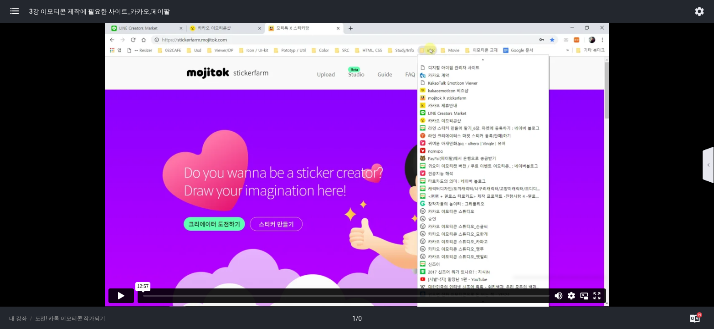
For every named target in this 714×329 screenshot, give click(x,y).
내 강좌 (18, 318)
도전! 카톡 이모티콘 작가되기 (70, 318)
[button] (19, 11)
